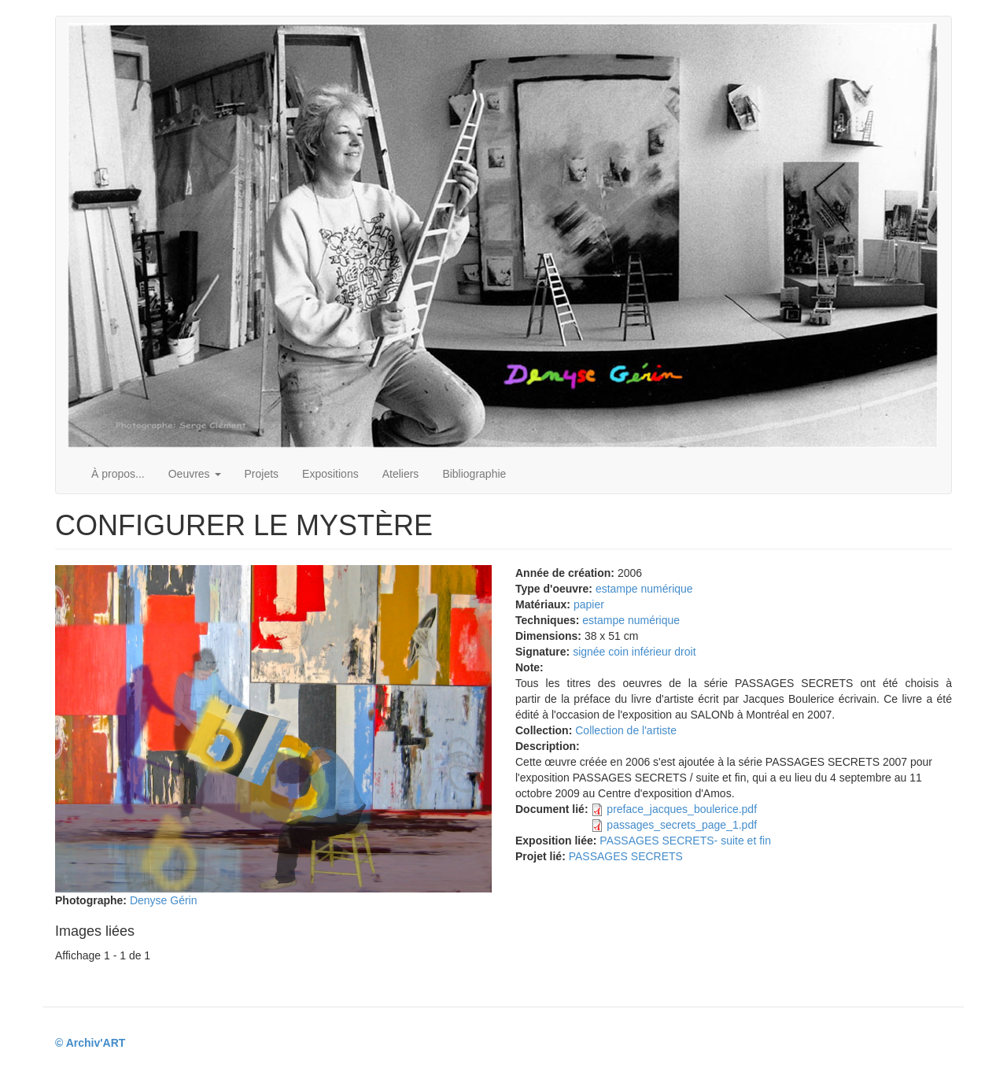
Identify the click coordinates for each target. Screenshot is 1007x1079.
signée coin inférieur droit (634, 651)
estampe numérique (644, 588)
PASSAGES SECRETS (626, 856)
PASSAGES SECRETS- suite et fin (685, 840)
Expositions (330, 473)
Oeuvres (194, 473)
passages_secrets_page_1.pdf (682, 824)
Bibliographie (474, 473)
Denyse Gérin (163, 900)
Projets (262, 473)
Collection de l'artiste (626, 730)
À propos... (118, 473)
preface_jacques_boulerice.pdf (682, 809)
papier (589, 604)
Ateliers (400, 473)
